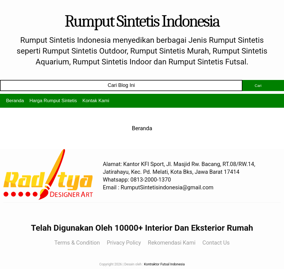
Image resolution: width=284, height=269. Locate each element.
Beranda (15, 100)
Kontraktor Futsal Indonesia (164, 264)
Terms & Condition (77, 242)
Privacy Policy (124, 242)
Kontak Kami (95, 100)
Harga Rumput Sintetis (53, 100)
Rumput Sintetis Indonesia (142, 21)
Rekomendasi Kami (172, 242)
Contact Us (216, 242)
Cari (258, 86)
